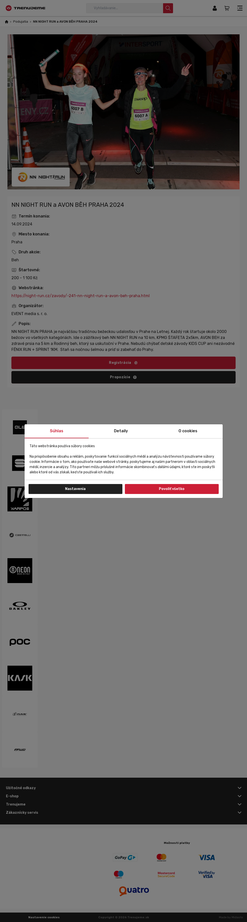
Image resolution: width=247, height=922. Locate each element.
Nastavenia (75, 489)
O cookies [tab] (187, 431)
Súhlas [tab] (56, 431)
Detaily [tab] (121, 431)
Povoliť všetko (171, 489)
